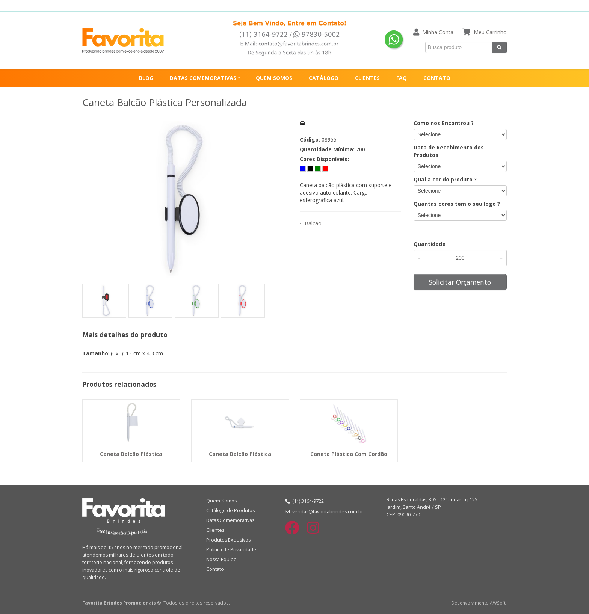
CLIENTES (367, 77)
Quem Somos (221, 501)
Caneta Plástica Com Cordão (348, 453)
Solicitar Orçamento (460, 282)
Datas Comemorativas (230, 520)
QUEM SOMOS (274, 77)
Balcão (313, 223)
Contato (215, 569)
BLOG (146, 77)
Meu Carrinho (490, 32)
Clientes (215, 530)
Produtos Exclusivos (228, 540)
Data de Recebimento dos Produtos (449, 151)
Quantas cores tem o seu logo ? (457, 203)
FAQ (401, 77)
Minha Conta (437, 32)
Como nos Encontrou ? (444, 123)
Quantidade (430, 243)
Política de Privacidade (231, 549)
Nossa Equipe (221, 559)
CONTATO (436, 77)
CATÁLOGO (323, 77)
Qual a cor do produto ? (445, 179)
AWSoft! (498, 603)
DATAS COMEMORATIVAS (203, 77)
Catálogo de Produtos (230, 510)
